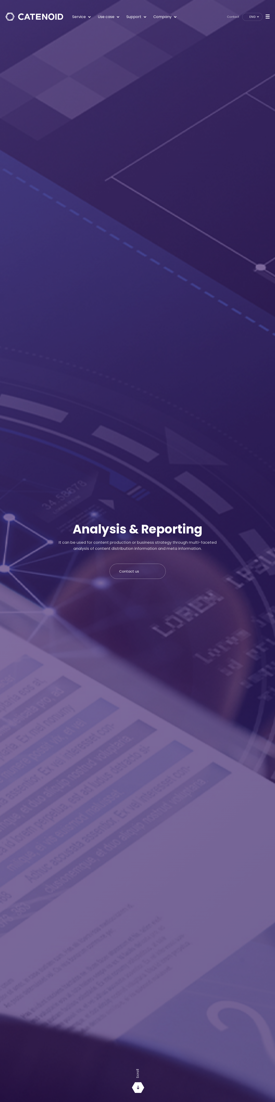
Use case (108, 16)
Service (81, 16)
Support (136, 16)
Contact (233, 17)
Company (165, 16)
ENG (252, 17)
